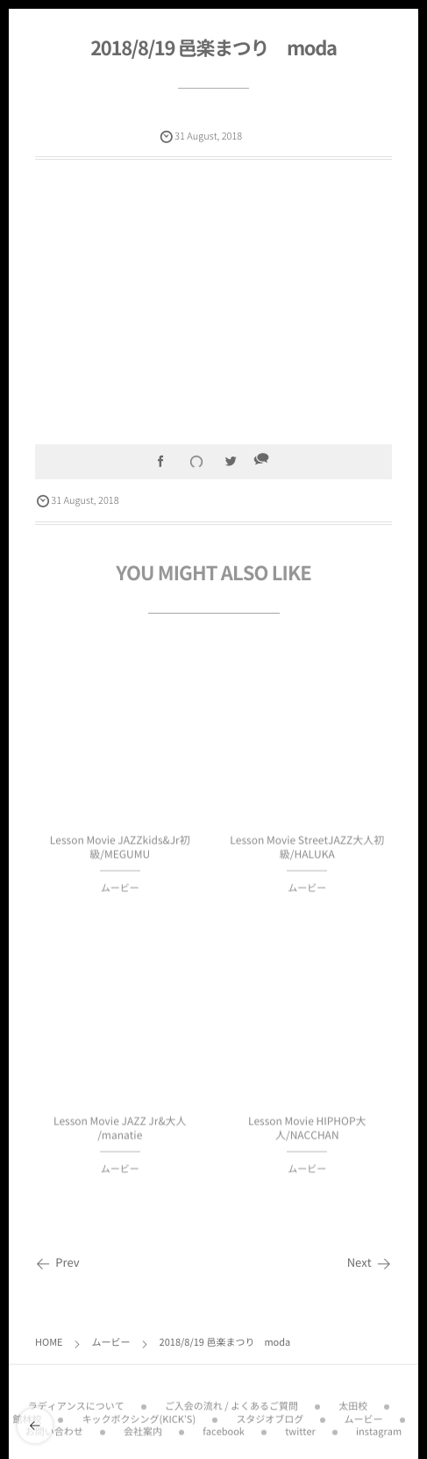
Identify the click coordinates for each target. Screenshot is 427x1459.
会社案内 (143, 1426)
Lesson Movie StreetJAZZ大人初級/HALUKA (307, 852)
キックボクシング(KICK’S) (139, 1412)
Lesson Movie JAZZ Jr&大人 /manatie (120, 1133)
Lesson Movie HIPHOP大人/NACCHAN (307, 1133)
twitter (300, 1426)
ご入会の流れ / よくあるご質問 (231, 1400)
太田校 (352, 1400)
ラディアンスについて (76, 1400)
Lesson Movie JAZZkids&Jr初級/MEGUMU (120, 852)
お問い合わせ (54, 1426)
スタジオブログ (269, 1412)
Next (369, 1262)
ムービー (120, 893)
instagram (379, 1426)
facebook (224, 1426)
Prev (57, 1262)
